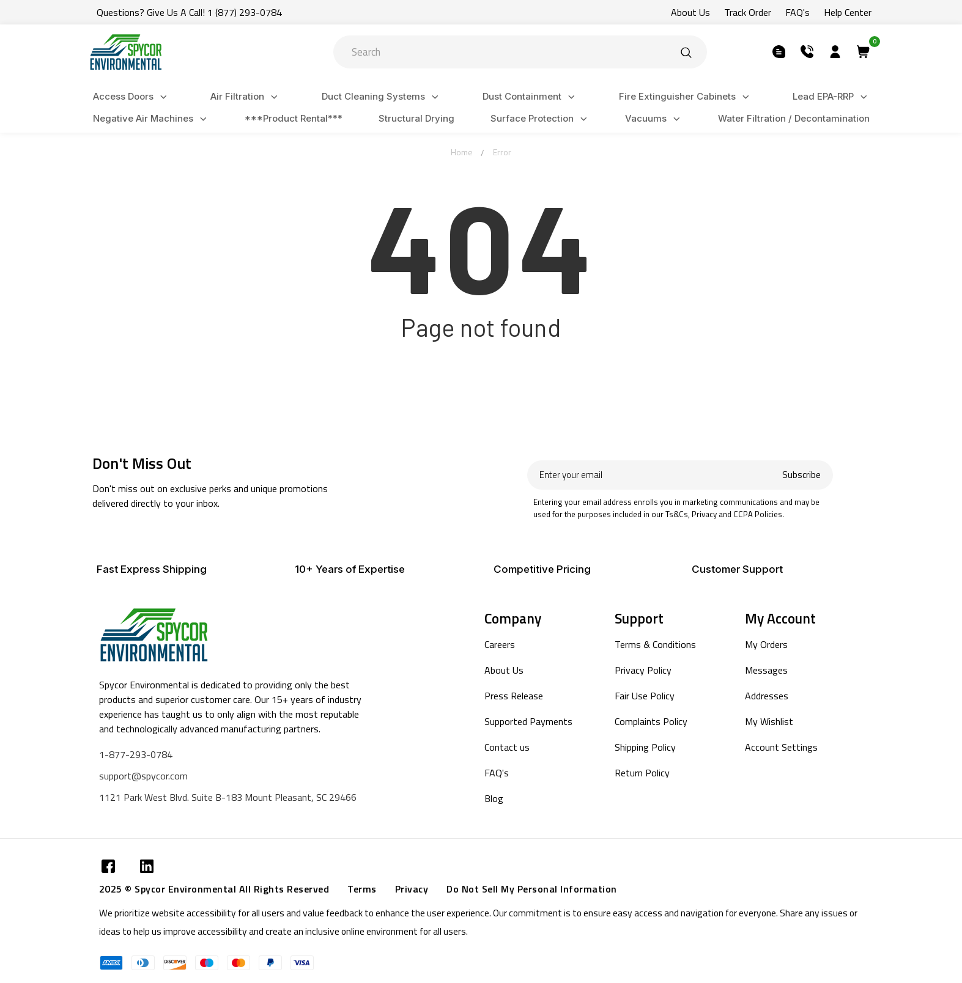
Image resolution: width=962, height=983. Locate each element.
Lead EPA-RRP (832, 97)
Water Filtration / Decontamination (794, 118)
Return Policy (642, 772)
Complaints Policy (651, 721)
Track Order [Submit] (747, 12)
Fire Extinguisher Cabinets (686, 97)
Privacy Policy (643, 670)
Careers (499, 644)
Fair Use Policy (645, 695)
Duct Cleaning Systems (382, 97)
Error (502, 151)
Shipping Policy (645, 747)
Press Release (513, 695)
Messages (766, 670)
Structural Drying (416, 118)
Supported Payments (528, 721)
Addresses (766, 695)
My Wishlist (769, 721)
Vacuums (654, 119)
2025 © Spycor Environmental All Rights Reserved (214, 889)
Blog (493, 798)
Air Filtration (245, 97)
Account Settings (781, 747)
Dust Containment (531, 97)
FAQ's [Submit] (797, 12)
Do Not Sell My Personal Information (531, 889)
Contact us (507, 747)
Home (462, 151)
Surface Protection (540, 119)
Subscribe (801, 475)
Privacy (412, 889)
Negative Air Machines (151, 119)
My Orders (766, 644)
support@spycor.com (143, 775)
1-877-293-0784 (135, 754)
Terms (362, 889)
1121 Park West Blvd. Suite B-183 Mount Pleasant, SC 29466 (228, 797)
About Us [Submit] (690, 12)
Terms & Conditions (655, 644)
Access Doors (132, 97)
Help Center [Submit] (847, 12)
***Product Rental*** (293, 118)
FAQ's (496, 772)
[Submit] (686, 51)
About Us (504, 670)
